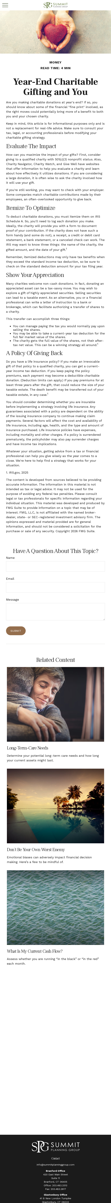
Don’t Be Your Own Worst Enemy (36, 850)
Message (12, 599)
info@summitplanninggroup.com (55, 1164)
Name (10, 557)
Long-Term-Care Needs (27, 748)
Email (10, 578)
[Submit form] (16, 630)
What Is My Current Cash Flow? (34, 951)
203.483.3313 (59, 1185)
